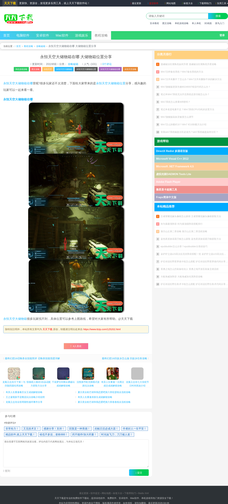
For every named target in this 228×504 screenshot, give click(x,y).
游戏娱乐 (81, 35)
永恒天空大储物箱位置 (86, 69)
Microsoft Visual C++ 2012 (172, 158)
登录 (222, 35)
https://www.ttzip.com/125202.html (102, 329)
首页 (6, 35)
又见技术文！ (31, 428)
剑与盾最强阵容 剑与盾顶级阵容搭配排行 (179, 224)
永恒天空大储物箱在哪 (110, 69)
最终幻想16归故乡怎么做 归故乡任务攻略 (124, 358)
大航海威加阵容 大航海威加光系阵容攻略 (179, 276)
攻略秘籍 (40, 46)
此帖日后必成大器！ (106, 428)
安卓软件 (42, 35)
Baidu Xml (143, 493)
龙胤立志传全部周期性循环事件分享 (24, 402)
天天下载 (47, 329)
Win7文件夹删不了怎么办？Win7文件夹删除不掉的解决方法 (189, 79)
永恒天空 (48, 69)
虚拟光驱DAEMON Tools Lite (173, 174)
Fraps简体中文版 (166, 197)
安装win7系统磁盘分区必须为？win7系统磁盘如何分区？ (187, 132)
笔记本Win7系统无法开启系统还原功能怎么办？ (182, 94)
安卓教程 (154, 23)
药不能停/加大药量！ (84, 434)
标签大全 (187, 3)
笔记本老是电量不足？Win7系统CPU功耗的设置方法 (185, 109)
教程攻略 (101, 35)
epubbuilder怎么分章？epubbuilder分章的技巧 (182, 246)
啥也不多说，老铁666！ (54, 434)
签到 (7, 470)
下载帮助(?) (204, 3)
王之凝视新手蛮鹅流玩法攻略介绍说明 (25, 397)
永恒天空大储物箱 (64, 69)
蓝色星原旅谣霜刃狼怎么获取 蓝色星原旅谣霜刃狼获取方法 (188, 239)
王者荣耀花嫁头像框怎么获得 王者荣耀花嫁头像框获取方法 (188, 216)
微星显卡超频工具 (166, 189)
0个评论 (107, 64)
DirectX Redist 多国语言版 (172, 151)
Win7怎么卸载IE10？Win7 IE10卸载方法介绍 (181, 124)
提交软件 (153, 3)
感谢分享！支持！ (54, 428)
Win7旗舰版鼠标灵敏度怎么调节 (174, 117)
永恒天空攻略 (130, 69)
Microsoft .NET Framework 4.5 (175, 166)
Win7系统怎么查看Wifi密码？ (173, 102)
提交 (139, 472)
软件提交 (95, 493)
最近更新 (135, 3)
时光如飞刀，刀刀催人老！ (117, 434)
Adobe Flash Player (168, 181)
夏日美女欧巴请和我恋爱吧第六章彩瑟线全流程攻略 (104, 392)
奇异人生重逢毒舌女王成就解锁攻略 (24, 392)
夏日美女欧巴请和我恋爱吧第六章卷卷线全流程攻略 (104, 402)
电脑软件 (22, 35)
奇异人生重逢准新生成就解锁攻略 (95, 397)
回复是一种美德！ (79, 428)
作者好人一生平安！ (134, 428)
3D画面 (208, 23)
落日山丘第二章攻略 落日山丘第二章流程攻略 (181, 231)
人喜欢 (76, 346)
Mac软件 (62, 35)
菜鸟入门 (219, 23)
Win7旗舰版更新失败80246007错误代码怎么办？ (183, 86)
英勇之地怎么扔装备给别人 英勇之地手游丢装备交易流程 (187, 269)
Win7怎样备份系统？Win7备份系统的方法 (179, 71)
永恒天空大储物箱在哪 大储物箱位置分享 (76, 57)
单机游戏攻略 (182, 23)
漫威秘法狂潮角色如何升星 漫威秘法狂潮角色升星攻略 (186, 64)
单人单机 (196, 23)
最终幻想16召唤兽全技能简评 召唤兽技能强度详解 (32, 358)
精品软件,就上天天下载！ (20, 434)
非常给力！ (12, 428)
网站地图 (170, 3)
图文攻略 (166, 23)
